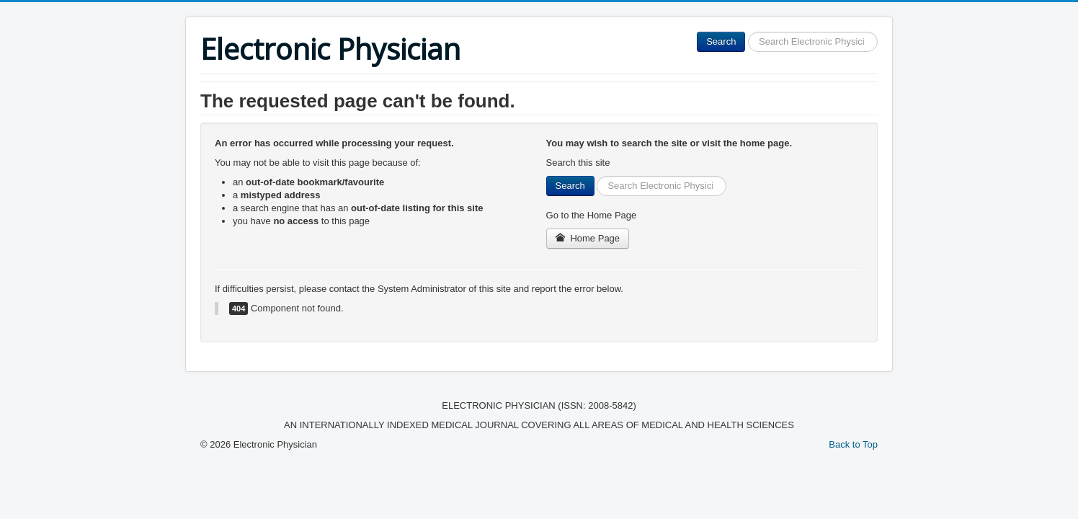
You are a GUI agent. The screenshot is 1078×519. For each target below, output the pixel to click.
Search (721, 41)
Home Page (588, 238)
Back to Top (853, 444)
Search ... (594, 176)
